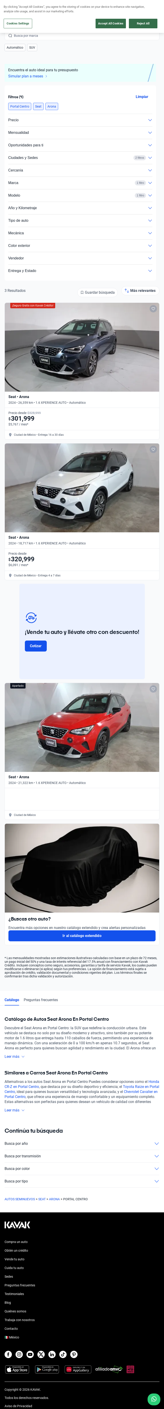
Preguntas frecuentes (41, 1000)
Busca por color (82, 1168)
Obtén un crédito (16, 1250)
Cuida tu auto (14, 1268)
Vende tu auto (14, 1259)
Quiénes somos (15, 1311)
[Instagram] (19, 1354)
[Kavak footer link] (17, 1227)
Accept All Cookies (110, 23)
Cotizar (36, 646)
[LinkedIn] (52, 1354)
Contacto (11, 1328)
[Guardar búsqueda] (97, 292)
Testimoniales (14, 1294)
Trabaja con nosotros (20, 1320)
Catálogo (12, 1000)
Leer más (15, 1056)
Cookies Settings (18, 23)
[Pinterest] (74, 1354)
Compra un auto (16, 1242)
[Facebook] (8, 1354)
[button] (15, 47)
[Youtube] (30, 1354)
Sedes (9, 1276)
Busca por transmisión (82, 1156)
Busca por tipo (82, 1181)
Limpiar (142, 97)
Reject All (143, 23)
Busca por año (82, 1143)
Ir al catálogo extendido (81, 936)
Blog (8, 1302)
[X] (41, 1354)
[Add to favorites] (153, 308)
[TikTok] (63, 1354)
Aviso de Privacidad (18, 1406)
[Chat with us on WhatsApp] (154, 1399)
